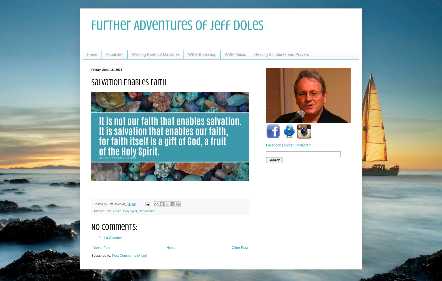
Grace (117, 211)
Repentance (147, 211)
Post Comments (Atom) (129, 256)
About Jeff (114, 54)
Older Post (240, 248)
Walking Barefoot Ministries (156, 54)
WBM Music (235, 54)
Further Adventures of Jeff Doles (177, 25)
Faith (108, 211)
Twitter (288, 145)
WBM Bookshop (202, 54)
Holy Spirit (130, 211)
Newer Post (101, 248)
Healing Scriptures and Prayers (281, 54)
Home (92, 54)
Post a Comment (110, 238)
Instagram (303, 145)
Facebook (273, 145)
